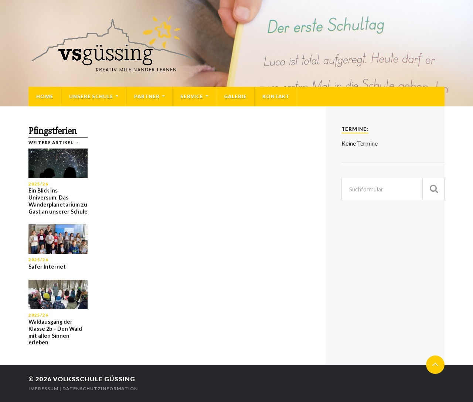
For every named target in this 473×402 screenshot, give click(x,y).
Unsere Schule (91, 96)
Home (45, 96)
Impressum (43, 388)
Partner (147, 96)
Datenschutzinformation (100, 388)
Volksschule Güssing (94, 379)
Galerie (235, 96)
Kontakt (275, 96)
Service (191, 96)
